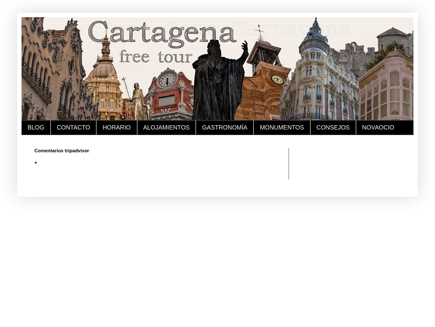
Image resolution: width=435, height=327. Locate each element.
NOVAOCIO (378, 127)
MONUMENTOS (282, 127)
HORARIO (116, 127)
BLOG (36, 127)
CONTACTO (73, 127)
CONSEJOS (333, 127)
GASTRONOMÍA (224, 127)
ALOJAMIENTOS (166, 127)
